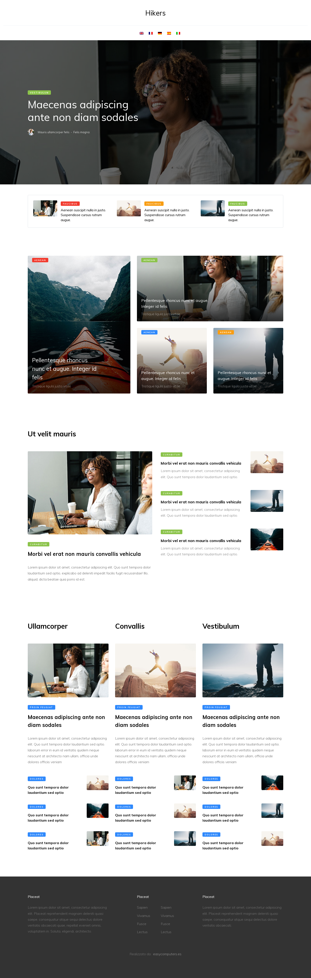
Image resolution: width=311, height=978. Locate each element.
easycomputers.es (167, 954)
